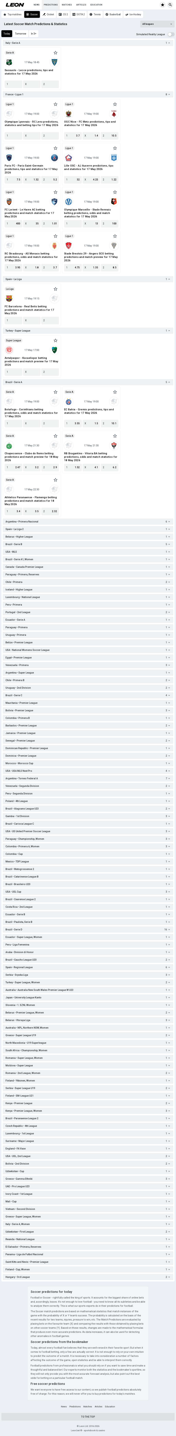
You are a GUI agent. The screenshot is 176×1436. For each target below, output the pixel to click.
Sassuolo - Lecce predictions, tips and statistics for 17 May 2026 (29, 72)
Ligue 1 (10, 104)
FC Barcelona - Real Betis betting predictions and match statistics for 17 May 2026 (29, 310)
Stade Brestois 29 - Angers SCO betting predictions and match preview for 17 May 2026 (91, 257)
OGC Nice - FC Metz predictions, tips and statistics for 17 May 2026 (90, 123)
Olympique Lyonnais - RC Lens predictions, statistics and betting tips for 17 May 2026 (31, 123)
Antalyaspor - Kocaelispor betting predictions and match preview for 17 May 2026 (31, 361)
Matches (67, 5)
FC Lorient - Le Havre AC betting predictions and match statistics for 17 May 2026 (29, 213)
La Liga (10, 289)
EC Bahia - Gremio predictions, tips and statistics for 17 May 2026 (89, 411)
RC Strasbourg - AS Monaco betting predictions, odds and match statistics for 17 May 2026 (31, 257)
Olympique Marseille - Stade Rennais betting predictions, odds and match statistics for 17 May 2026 (87, 213)
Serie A (10, 52)
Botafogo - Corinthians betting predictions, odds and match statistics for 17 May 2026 (31, 413)
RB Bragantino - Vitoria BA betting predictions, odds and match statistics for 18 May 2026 (90, 457)
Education (96, 5)
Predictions (51, 5)
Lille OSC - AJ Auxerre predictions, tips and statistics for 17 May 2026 (88, 167)
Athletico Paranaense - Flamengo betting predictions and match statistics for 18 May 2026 (31, 501)
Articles (81, 5)
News (37, 5)
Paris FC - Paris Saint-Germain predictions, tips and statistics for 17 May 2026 (31, 169)
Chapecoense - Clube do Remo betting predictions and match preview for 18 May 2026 (31, 457)
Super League (13, 340)
